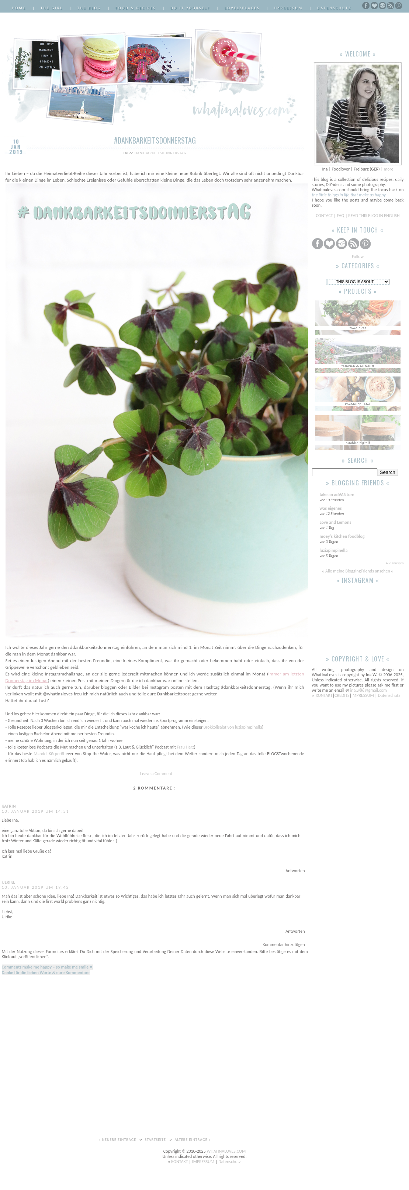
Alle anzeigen (394, 563)
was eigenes (331, 508)
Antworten (295, 870)
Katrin (9, 806)
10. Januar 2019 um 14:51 (35, 811)
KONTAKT (324, 695)
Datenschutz (334, 8)
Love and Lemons (335, 522)
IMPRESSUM (363, 695)
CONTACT (325, 215)
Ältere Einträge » (192, 1139)
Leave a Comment (156, 773)
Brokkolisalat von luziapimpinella (233, 727)
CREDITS (342, 695)
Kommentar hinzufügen (284, 944)
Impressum (288, 8)
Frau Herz (185, 747)
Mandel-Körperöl (49, 753)
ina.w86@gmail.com (368, 690)
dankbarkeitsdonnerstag (161, 153)
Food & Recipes (136, 8)
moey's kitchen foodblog (342, 536)
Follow (358, 256)
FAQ (340, 215)
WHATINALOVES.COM (226, 1151)
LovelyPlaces (242, 8)
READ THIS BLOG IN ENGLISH (373, 215)
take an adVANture (337, 494)
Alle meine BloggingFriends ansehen (357, 571)
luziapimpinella (334, 550)
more (389, 169)
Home (19, 8)
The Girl (52, 8)
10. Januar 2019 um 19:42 (35, 887)
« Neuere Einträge (117, 1139)
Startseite (156, 1139)
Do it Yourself (191, 8)
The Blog (89, 8)
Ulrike (8, 882)
